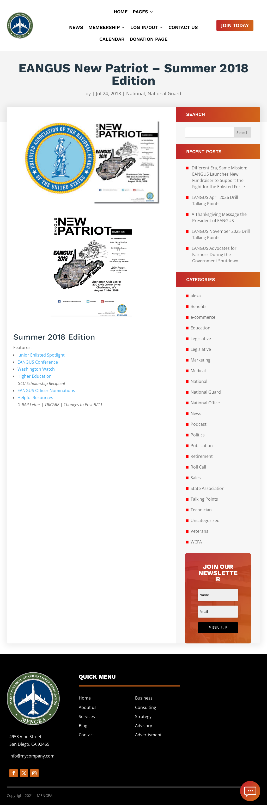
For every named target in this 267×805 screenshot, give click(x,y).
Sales (196, 478)
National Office (205, 403)
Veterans (199, 531)
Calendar (111, 39)
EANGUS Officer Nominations (46, 390)
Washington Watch (36, 369)
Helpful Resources (35, 397)
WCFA (196, 542)
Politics (198, 435)
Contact (86, 735)
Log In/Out (144, 28)
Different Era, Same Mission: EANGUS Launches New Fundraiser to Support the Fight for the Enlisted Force (219, 177)
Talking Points (204, 499)
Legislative (201, 338)
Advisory (143, 726)
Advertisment (148, 735)
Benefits (199, 306)
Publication (202, 445)
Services (87, 716)
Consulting (145, 707)
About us (87, 707)
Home (121, 12)
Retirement (202, 456)
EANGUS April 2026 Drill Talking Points (215, 200)
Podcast (199, 424)
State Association (207, 488)
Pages (140, 12)
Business (144, 698)
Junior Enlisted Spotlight (41, 355)
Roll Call (198, 467)
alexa (196, 296)
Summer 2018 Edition (54, 336)
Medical (198, 371)
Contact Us (183, 28)
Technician (201, 510)
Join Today (235, 25)
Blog (83, 726)
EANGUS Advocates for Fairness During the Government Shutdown (215, 254)
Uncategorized (205, 520)
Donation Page (148, 39)
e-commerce (203, 317)
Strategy (143, 716)
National (135, 93)
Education (200, 328)
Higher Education (34, 376)
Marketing (200, 360)
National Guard (164, 93)
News (76, 28)
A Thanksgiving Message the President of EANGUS (219, 217)
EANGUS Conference (37, 362)
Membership (104, 28)
